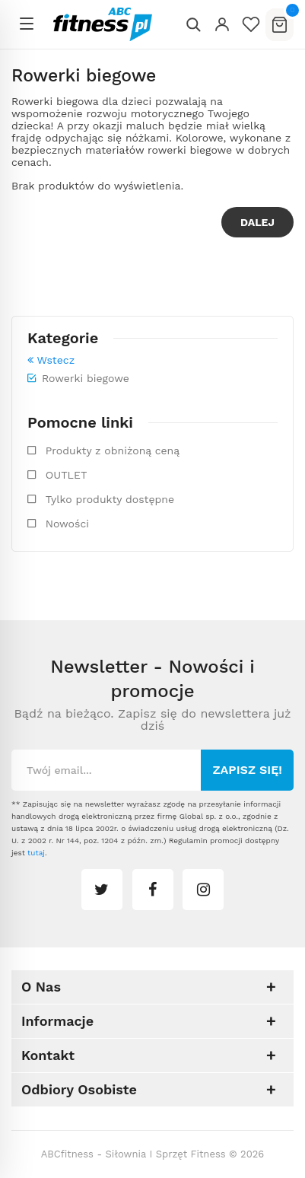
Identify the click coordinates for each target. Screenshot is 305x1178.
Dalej (257, 222)
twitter (101, 889)
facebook (152, 889)
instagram (203, 889)
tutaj (36, 852)
